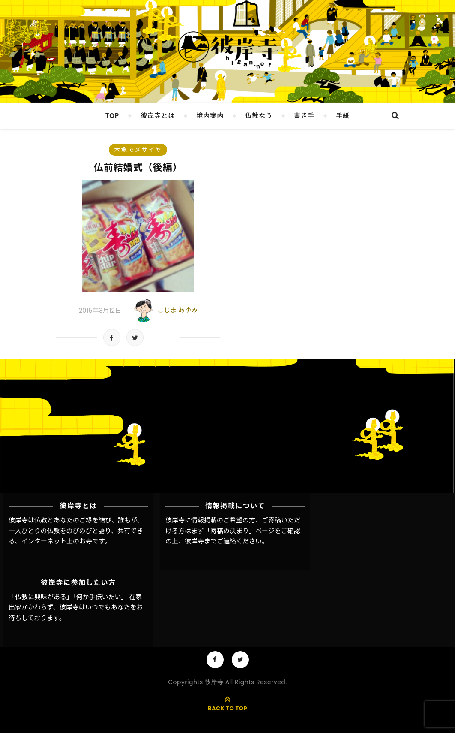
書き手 (304, 115)
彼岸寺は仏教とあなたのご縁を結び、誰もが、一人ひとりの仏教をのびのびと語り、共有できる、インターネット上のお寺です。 (76, 531)
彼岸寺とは (158, 115)
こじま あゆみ (177, 309)
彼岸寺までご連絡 (210, 541)
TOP (112, 115)
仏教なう (258, 115)
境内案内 (210, 115)
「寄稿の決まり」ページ (239, 530)
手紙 (343, 115)
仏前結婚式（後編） (138, 167)
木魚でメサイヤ (138, 149)
